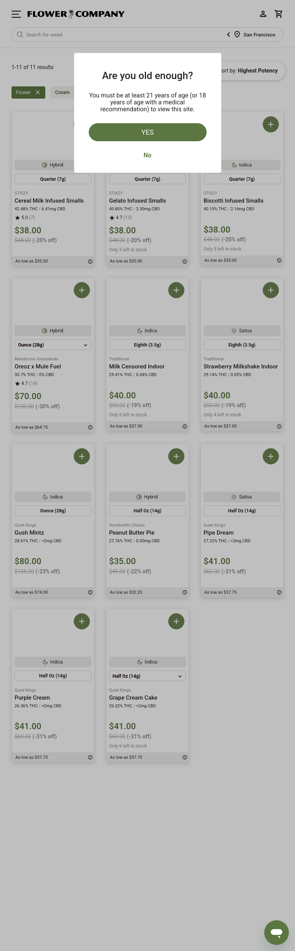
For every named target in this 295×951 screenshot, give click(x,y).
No (147, 155)
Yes (147, 132)
